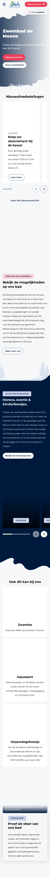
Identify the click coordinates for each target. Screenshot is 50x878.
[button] (36, 189)
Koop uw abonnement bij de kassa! (20, 141)
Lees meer (16, 177)
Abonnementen (36, 4)
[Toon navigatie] (4, 4)
